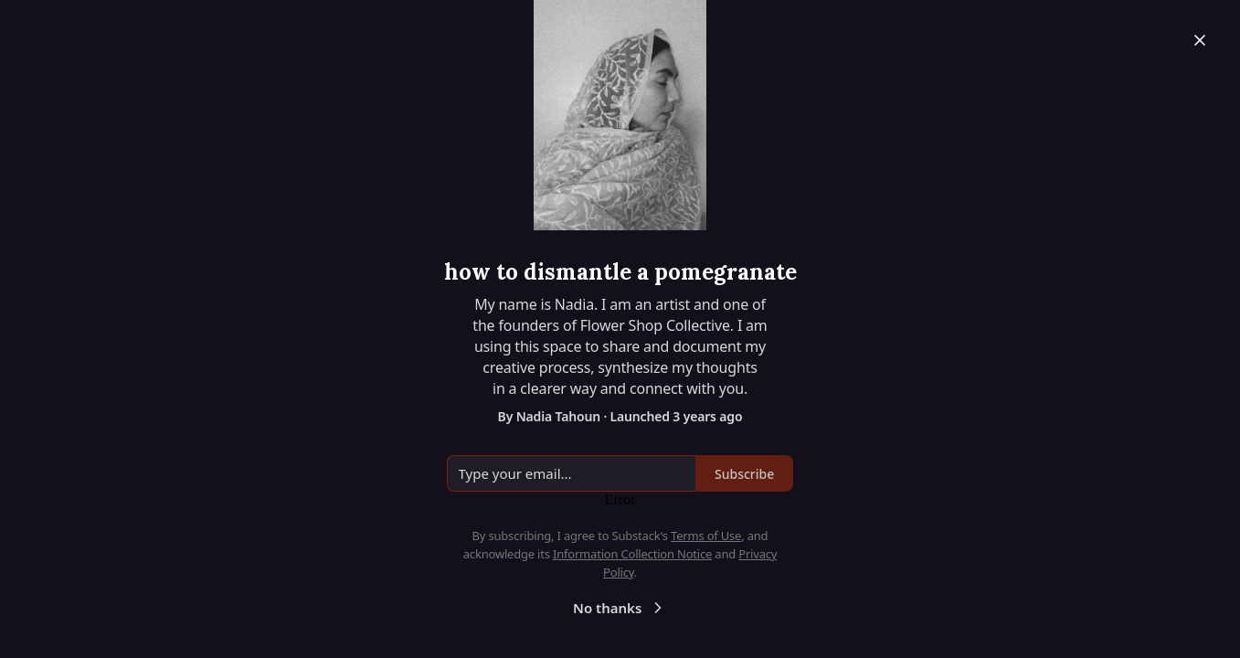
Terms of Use (706, 535)
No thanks (620, 608)
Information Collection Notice (632, 554)
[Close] (1200, 40)
